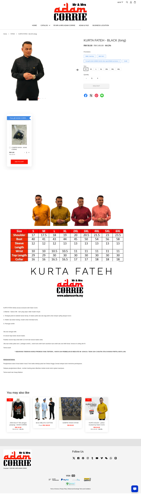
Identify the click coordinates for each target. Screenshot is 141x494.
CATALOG (45, 26)
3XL (112, 70)
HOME (34, 26)
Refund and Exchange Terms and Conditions (79, 489)
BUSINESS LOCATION (101, 26)
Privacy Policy (63, 489)
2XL (106, 70)
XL (101, 70)
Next (77, 70)
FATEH (13, 34)
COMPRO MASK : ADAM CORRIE (18, 149)
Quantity (86, 75)
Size (85, 67)
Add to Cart (19, 162)
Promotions (87, 52)
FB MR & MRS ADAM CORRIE (64, 26)
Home (5, 34)
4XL (118, 70)
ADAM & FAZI (84, 26)
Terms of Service (54, 489)
